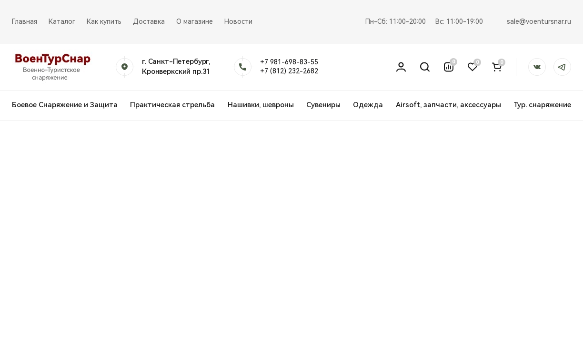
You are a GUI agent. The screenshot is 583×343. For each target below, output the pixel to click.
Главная (24, 21)
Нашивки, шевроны (261, 105)
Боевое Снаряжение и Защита (65, 105)
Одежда (368, 105)
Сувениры (323, 105)
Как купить (104, 21)
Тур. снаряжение (542, 105)
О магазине (194, 21)
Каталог (62, 21)
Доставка (149, 21)
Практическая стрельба (172, 105)
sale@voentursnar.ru (539, 21)
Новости (238, 21)
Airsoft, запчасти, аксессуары (448, 105)
